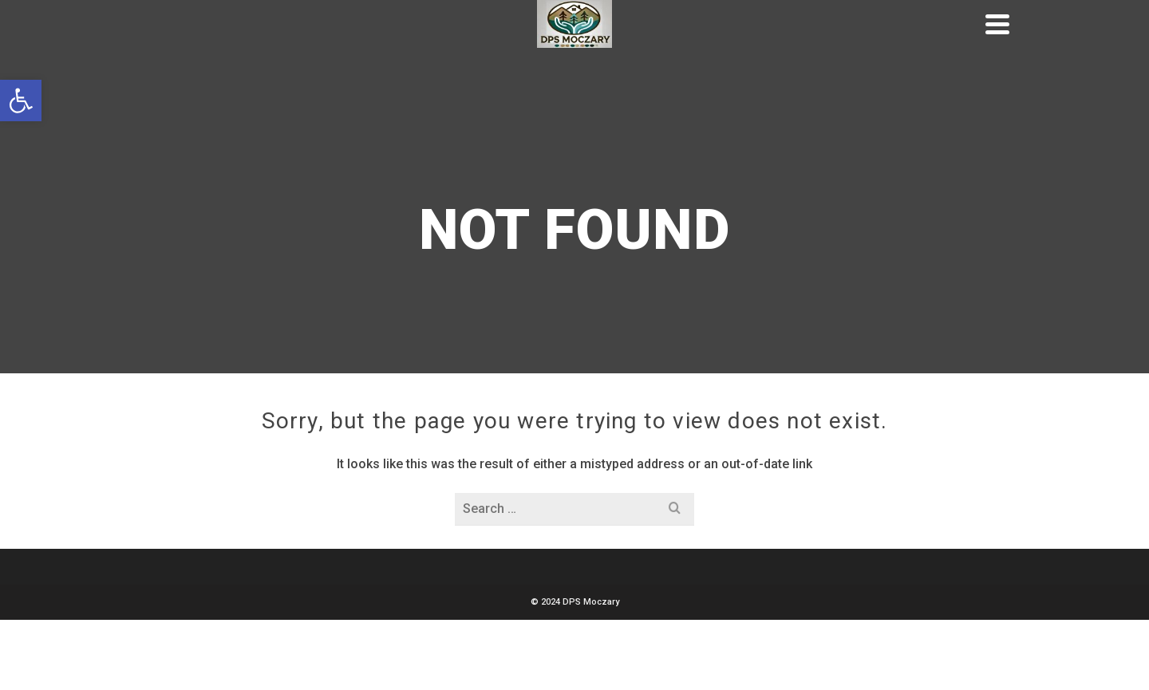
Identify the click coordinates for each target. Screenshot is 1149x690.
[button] (20, 100)
